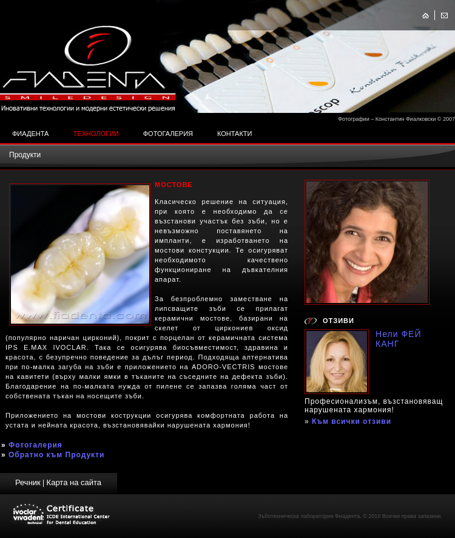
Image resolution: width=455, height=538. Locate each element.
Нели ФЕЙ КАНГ (399, 339)
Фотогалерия (168, 133)
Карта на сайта (74, 482)
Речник (28, 482)
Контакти (234, 133)
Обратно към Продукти (56, 455)
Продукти (25, 155)
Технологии (95, 133)
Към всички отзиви (351, 421)
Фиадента (30, 133)
